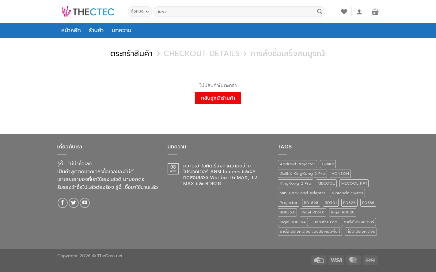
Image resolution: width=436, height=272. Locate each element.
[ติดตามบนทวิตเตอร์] (74, 203)
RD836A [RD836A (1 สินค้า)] (287, 212)
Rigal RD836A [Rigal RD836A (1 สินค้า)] (293, 222)
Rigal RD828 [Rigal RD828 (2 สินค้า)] (342, 212)
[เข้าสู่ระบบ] (359, 11)
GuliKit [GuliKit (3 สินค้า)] (328, 164)
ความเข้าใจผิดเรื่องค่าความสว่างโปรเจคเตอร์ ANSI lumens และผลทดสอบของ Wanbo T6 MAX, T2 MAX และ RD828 (220, 175)
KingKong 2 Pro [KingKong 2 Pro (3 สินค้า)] (295, 183)
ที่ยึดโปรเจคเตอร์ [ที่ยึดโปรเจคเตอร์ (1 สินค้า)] (361, 231)
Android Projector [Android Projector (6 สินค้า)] (297, 164)
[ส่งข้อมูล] (319, 11)
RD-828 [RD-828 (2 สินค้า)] (311, 202)
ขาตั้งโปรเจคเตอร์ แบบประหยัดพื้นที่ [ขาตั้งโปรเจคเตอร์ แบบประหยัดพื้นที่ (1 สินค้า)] (310, 231)
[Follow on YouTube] (85, 203)
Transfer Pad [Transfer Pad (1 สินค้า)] (325, 222)
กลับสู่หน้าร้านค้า (218, 98)
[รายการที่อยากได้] (344, 11)
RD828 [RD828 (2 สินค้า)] (349, 202)
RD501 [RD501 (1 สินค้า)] (331, 202)
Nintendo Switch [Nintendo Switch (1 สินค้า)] (347, 193)
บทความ (121, 30)
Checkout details (202, 54)
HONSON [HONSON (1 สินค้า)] (340, 173)
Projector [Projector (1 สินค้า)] (289, 202)
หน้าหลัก (71, 30)
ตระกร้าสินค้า (131, 54)
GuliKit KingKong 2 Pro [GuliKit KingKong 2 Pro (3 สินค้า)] (302, 173)
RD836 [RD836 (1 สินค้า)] (368, 202)
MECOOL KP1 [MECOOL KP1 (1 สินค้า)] (354, 183)
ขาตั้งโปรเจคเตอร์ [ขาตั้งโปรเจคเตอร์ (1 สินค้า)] (359, 222)
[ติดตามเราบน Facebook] (63, 203)
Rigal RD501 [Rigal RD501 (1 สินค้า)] (312, 212)
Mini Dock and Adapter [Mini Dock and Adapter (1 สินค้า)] (302, 193)
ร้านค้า (96, 30)
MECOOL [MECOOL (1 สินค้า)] (326, 183)
